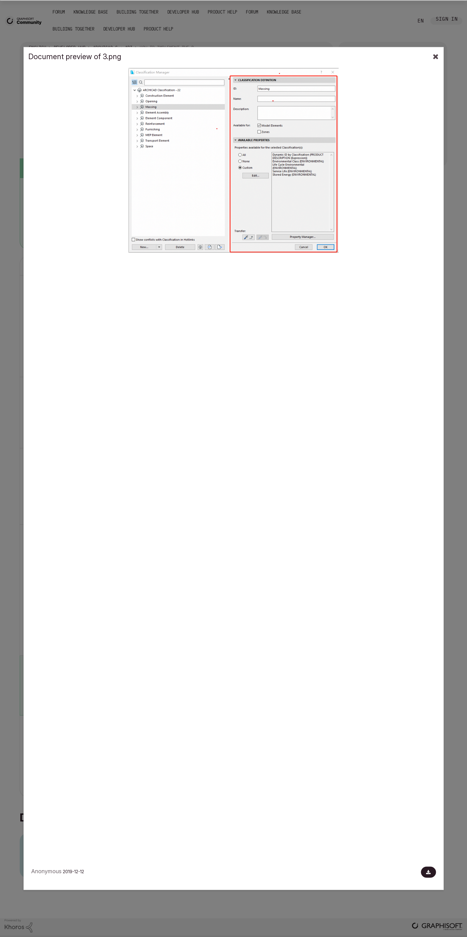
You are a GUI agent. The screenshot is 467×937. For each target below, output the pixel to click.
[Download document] (428, 872)
